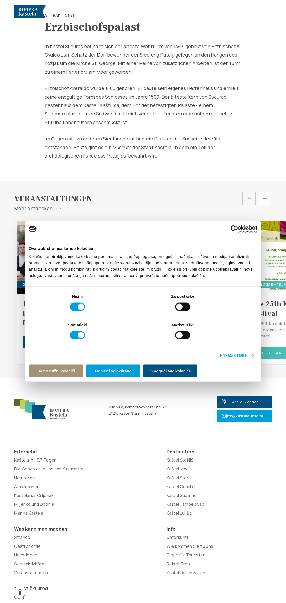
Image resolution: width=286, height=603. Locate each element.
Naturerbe (24, 492)
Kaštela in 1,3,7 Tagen (35, 466)
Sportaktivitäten (133, 499)
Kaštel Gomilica (81, 492)
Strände (125, 472)
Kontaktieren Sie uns (189, 501)
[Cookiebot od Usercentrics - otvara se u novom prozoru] (234, 244)
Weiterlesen (266, 352)
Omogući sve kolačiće (220, 356)
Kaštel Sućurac (80, 501)
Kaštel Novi (76, 475)
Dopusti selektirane (143, 356)
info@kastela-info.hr (234, 417)
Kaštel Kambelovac (84, 510)
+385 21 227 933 (232, 403)
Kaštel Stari (77, 484)
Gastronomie (130, 481)
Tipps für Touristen (188, 484)
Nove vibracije (135, 552)
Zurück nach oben (245, 586)
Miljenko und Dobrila (34, 519)
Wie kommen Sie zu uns (192, 475)
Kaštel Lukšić (78, 519)
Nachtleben (128, 490)
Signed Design (188, 552)
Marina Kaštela (28, 528)
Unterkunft (180, 466)
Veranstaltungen (134, 508)
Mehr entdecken (37, 208)
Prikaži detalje (233, 340)
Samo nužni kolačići (66, 356)
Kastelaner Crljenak (34, 510)
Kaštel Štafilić (79, 466)
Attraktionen (26, 501)
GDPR (226, 466)
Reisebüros (180, 492)
